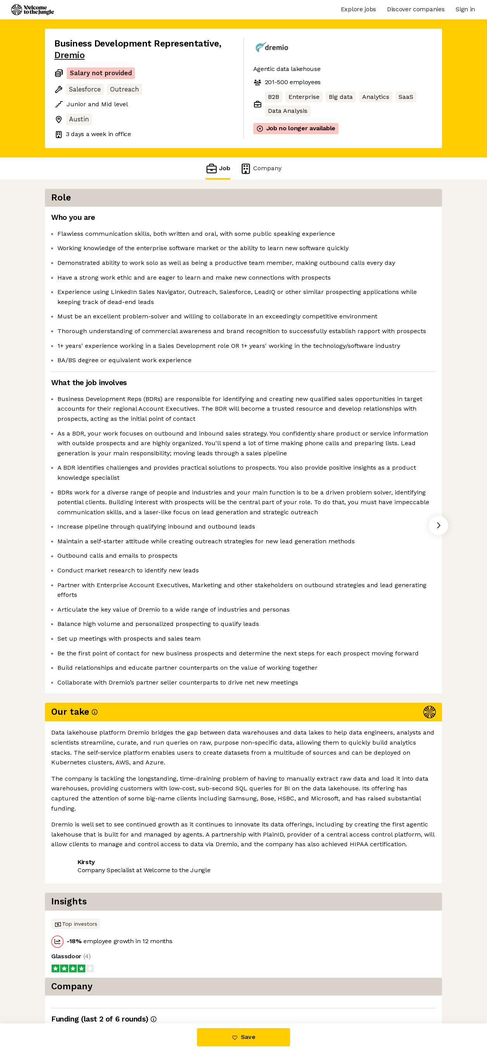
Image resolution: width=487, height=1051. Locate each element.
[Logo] (32, 9)
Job (218, 168)
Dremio (69, 55)
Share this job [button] (75, 990)
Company (260, 168)
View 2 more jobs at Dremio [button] (150, 990)
